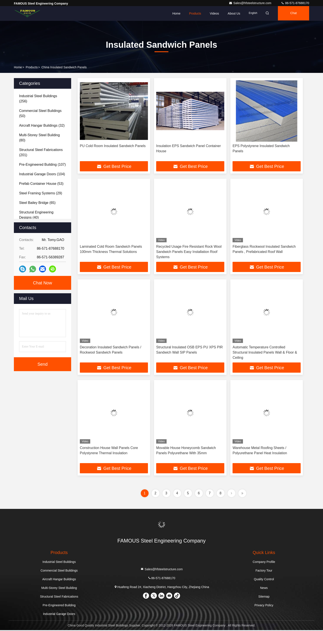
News (264, 588)
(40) (36, 214)
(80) (39, 137)
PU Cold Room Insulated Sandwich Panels (113, 146)
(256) (38, 98)
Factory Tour (264, 571)
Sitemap (263, 597)
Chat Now (42, 282)
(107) (42, 164)
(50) (40, 113)
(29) (40, 193)
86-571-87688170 (295, 3)
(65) (37, 203)
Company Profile (264, 562)
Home (174, 13)
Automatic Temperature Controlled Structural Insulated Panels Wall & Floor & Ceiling (265, 353)
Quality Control (264, 580)
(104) (42, 174)
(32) (42, 125)
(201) (41, 152)
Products (192, 13)
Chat (293, 13)
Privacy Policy (263, 606)
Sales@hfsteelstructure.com (250, 3)
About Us (231, 13)
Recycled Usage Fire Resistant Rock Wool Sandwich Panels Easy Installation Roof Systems (188, 252)
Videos (211, 13)
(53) (41, 183)
